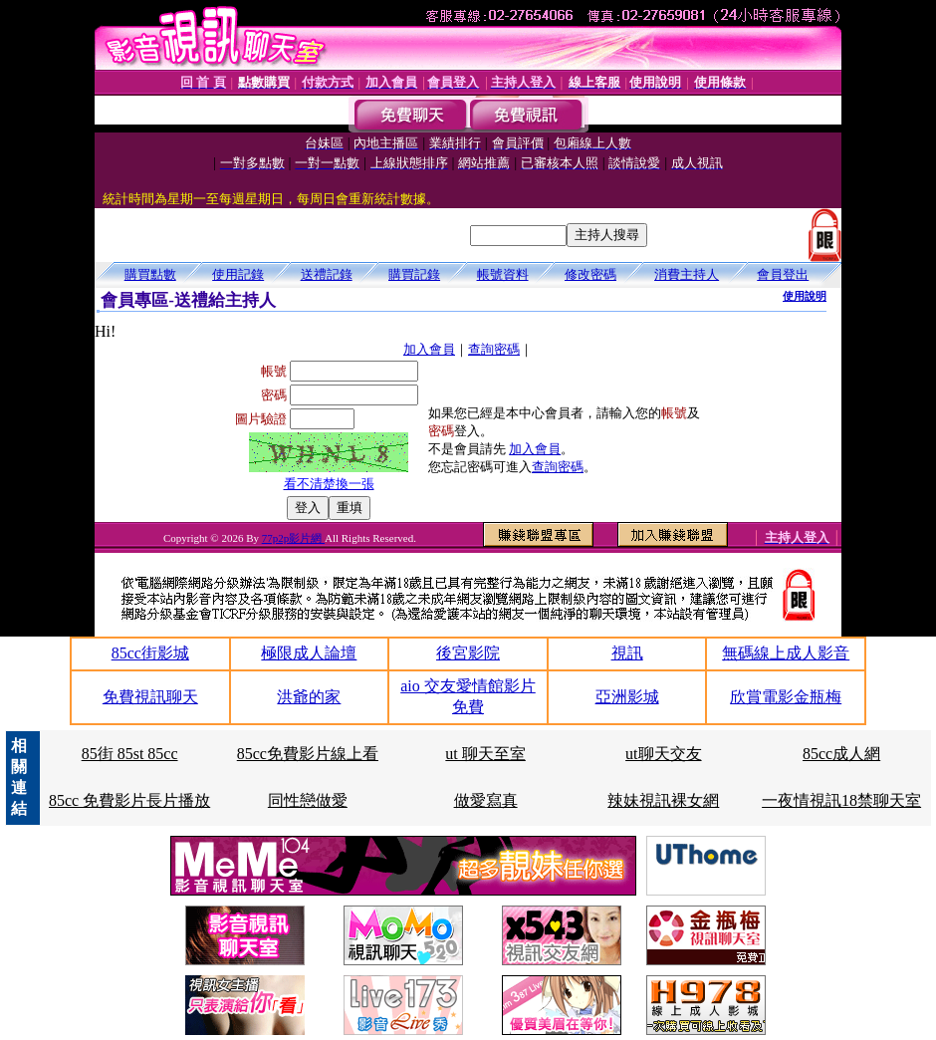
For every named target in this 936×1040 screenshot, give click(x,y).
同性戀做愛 (308, 800)
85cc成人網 (841, 753)
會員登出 (783, 274)
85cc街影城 (150, 653)
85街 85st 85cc (130, 753)
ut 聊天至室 (485, 753)
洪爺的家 (309, 696)
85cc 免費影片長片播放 (129, 800)
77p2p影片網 (293, 538)
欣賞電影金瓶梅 (785, 696)
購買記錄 (414, 274)
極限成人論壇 (308, 653)
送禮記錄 (326, 274)
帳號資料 (503, 274)
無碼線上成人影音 (785, 653)
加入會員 (429, 349)
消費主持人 (686, 274)
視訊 (627, 653)
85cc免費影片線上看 (307, 753)
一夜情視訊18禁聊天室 (841, 800)
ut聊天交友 (663, 753)
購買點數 (150, 274)
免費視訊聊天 (150, 696)
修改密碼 (590, 274)
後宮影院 (468, 653)
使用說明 (804, 296)
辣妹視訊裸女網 (663, 800)
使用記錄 (238, 274)
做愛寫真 (486, 800)
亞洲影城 (627, 696)
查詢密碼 (494, 349)
